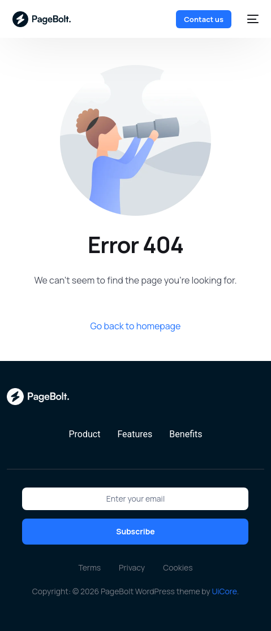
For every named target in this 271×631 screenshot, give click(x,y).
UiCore (224, 591)
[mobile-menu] (251, 19)
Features (134, 434)
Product (84, 434)
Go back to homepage (136, 326)
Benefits (185, 434)
